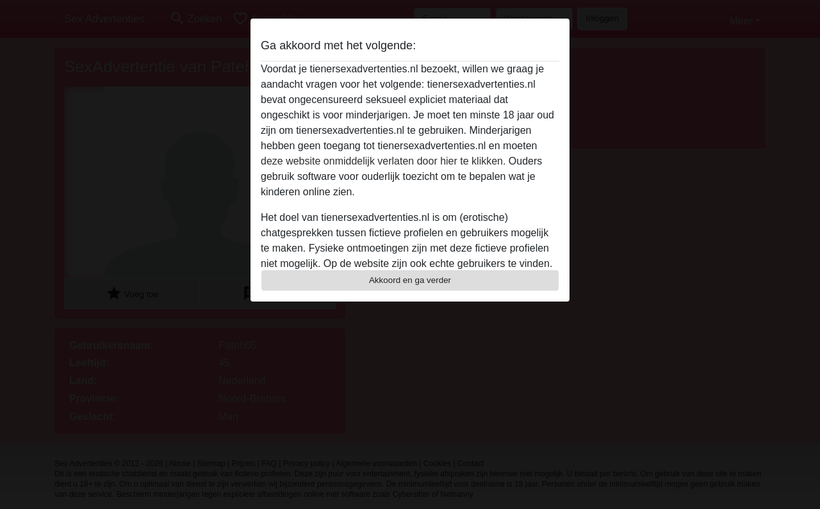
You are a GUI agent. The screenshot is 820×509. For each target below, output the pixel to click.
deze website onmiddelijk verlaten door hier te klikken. (383, 161)
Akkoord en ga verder (410, 280)
